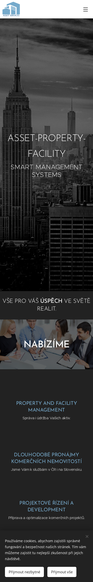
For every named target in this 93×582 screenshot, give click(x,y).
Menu (85, 9)
